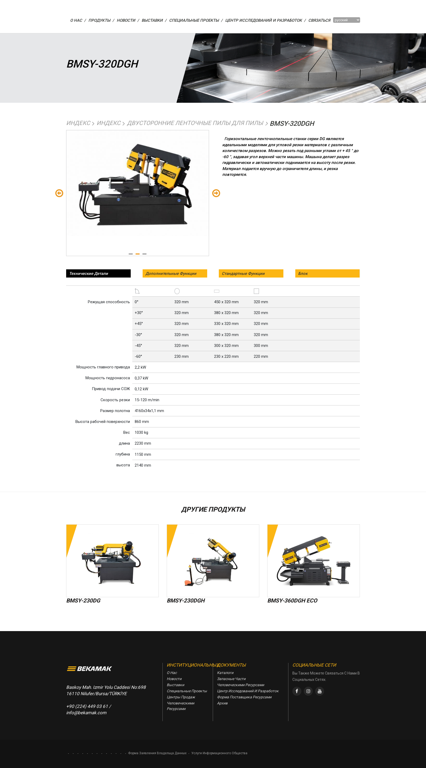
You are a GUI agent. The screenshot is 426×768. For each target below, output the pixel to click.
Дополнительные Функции (171, 273)
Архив (222, 703)
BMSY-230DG (83, 600)
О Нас (172, 673)
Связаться (319, 20)
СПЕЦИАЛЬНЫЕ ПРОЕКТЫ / (196, 20)
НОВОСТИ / (128, 20)
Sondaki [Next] (216, 193)
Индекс (78, 123)
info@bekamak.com (86, 712)
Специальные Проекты (187, 691)
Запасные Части (231, 679)
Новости (174, 679)
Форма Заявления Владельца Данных (157, 753)
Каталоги (225, 673)
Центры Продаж (181, 697)
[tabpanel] (137, 183)
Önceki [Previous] (59, 193)
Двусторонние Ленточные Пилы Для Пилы (195, 123)
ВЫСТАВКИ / (154, 20)
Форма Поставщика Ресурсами (244, 697)
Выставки (175, 685)
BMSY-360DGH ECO (292, 600)
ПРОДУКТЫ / (101, 20)
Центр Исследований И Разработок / (265, 20)
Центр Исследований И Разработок (248, 691)
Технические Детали (88, 273)
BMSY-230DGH (186, 600)
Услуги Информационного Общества (219, 753)
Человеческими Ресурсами (180, 706)
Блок (302, 273)
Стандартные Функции (243, 273)
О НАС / (78, 20)
